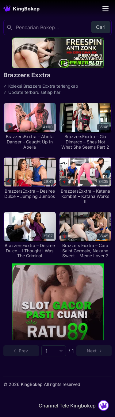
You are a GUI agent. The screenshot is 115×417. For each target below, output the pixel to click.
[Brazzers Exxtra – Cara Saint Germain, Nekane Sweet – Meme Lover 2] (85, 235)
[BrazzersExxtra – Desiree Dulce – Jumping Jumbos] (29, 178)
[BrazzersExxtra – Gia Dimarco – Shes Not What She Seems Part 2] (85, 126)
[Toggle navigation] (105, 9)
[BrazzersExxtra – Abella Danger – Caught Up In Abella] (29, 126)
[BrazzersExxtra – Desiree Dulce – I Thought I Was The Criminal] (29, 235)
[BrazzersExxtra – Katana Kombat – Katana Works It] (85, 180)
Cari (100, 27)
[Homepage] (21, 8)
